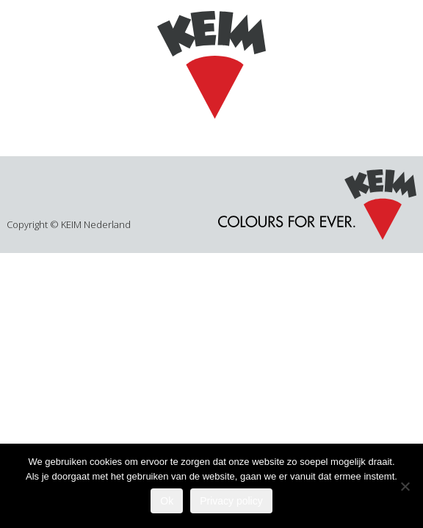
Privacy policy (231, 501)
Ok (166, 501)
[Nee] (404, 486)
